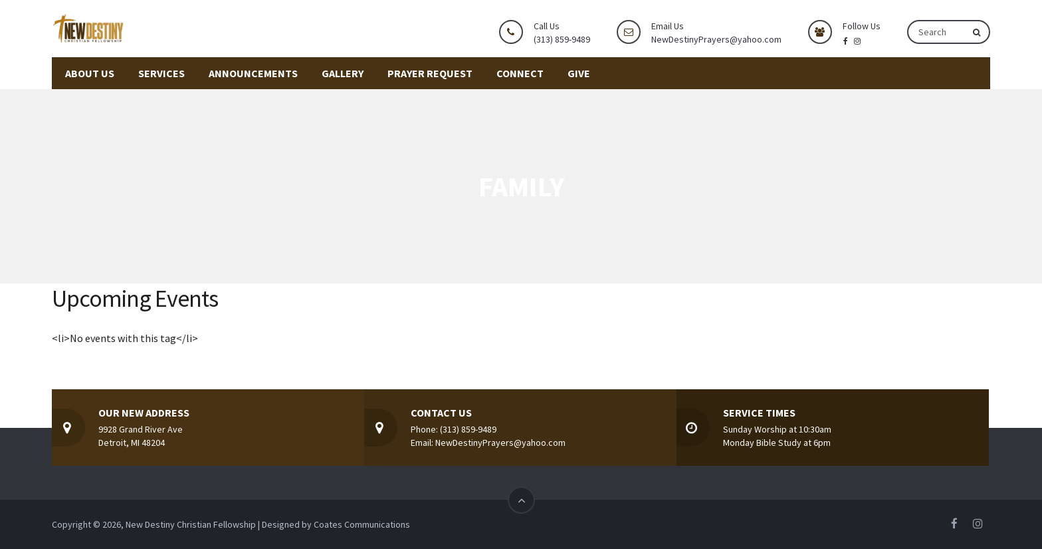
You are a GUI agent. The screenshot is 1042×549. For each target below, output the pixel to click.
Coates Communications (362, 524)
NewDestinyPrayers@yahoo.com (716, 39)
